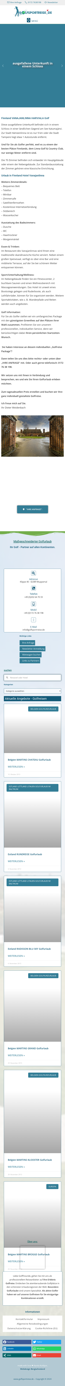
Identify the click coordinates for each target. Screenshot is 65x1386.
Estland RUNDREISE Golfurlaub (25, 854)
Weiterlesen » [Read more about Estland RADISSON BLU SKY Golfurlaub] (16, 955)
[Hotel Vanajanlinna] (32, 478)
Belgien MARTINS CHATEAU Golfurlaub (29, 759)
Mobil (34, 609)
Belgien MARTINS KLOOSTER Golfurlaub (30, 1159)
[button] (3, 65)
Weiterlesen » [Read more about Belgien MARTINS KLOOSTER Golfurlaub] (16, 1166)
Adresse (33, 579)
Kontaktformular (24, 1319)
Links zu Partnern (30, 660)
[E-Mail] (33, 619)
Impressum (43, 1319)
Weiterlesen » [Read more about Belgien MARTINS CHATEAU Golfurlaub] (16, 766)
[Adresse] (33, 573)
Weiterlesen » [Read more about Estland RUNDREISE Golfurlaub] (16, 861)
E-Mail (33, 626)
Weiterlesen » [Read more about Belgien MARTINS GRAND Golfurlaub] (16, 1055)
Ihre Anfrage (28, 642)
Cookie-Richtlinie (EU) (46, 1328)
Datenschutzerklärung (19, 1328)
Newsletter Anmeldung (33, 648)
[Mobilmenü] (32, 21)
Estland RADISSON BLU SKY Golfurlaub (29, 948)
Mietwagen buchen (31, 654)
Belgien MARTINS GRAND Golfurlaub (28, 1048)
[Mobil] (33, 604)
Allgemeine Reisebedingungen (32, 1323)
